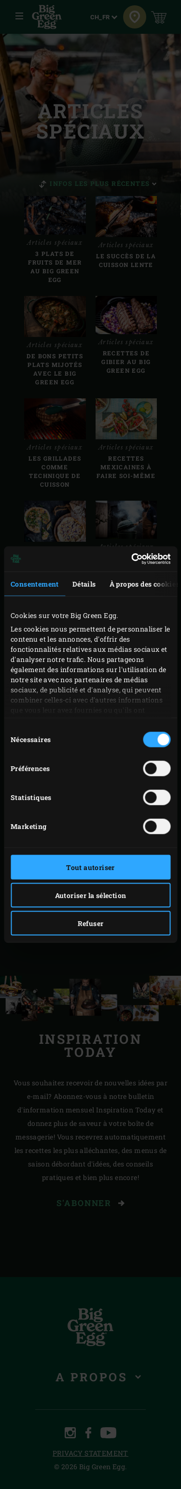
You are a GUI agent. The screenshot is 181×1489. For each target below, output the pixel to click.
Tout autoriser (90, 866)
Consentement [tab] (35, 583)
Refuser (91, 922)
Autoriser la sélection (90, 894)
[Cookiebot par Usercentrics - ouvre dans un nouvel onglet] (129, 559)
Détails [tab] (84, 583)
